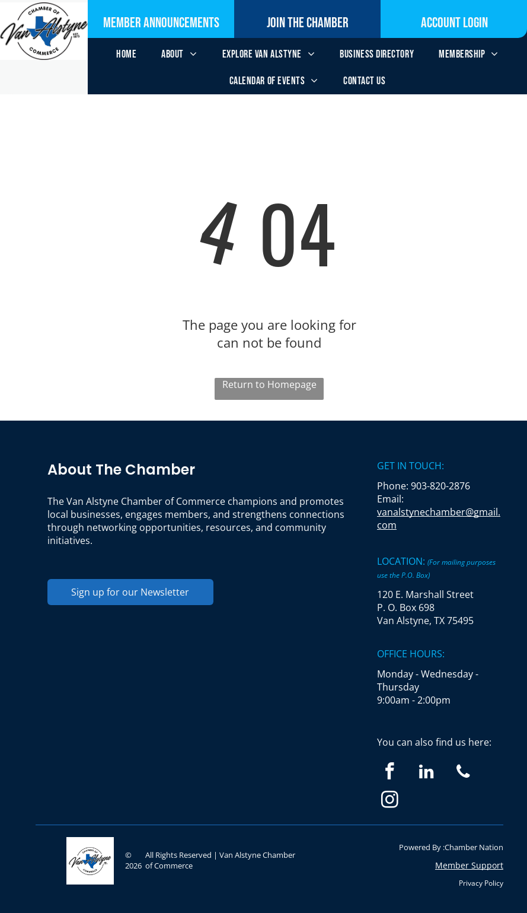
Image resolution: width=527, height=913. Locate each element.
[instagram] (390, 801)
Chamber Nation (474, 847)
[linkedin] (426, 773)
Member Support (469, 865)
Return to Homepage (269, 384)
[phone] (463, 773)
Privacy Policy (481, 883)
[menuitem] (126, 54)
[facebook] (390, 773)
